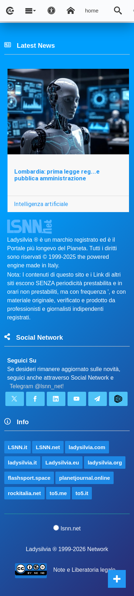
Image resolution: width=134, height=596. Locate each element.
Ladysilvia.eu (62, 462)
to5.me (58, 493)
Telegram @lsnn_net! (37, 386)
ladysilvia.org (105, 462)
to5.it (81, 493)
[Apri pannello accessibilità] (51, 10)
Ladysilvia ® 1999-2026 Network (67, 549)
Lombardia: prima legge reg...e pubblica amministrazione (57, 175)
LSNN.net (48, 447)
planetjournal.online (84, 478)
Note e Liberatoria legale (84, 570)
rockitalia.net (24, 493)
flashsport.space (29, 478)
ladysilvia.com (87, 447)
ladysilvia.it (22, 462)
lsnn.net (67, 528)
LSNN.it (17, 447)
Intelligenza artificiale (41, 203)
